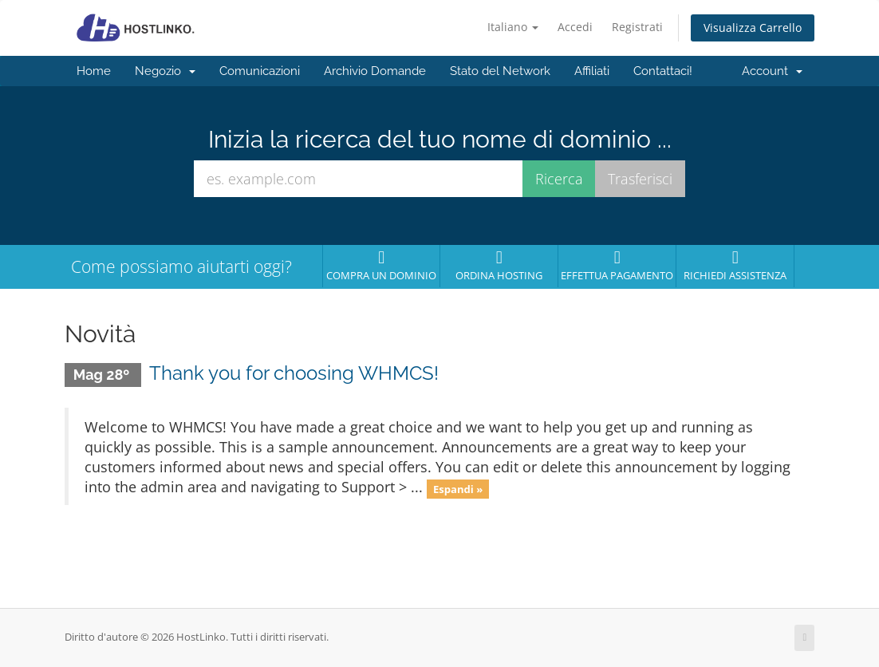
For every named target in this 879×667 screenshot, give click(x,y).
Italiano (512, 26)
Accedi (575, 26)
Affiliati (591, 71)
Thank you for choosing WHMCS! (294, 373)
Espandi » (458, 488)
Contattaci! (662, 71)
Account (772, 71)
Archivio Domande (375, 71)
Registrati (637, 26)
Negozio (165, 71)
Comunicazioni (259, 71)
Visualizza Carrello (753, 27)
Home (94, 71)
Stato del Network (500, 71)
